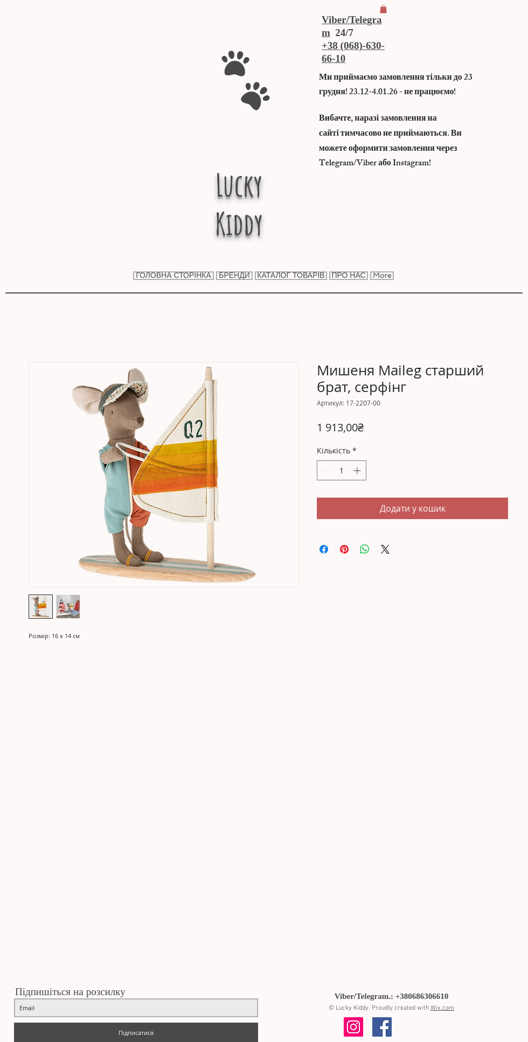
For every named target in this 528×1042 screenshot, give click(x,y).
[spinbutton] (341, 470)
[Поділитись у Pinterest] (344, 549)
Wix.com (442, 1008)
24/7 (341, 32)
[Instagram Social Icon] (353, 1027)
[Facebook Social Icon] (382, 1027)
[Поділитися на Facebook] (323, 549)
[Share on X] (385, 549)
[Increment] (358, 470)
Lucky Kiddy (239, 204)
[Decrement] (325, 470)
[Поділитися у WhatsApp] (364, 549)
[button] (383, 9)
